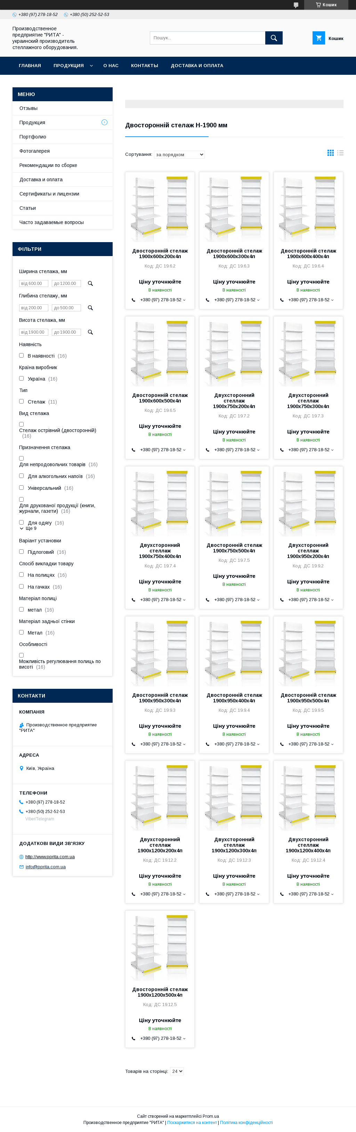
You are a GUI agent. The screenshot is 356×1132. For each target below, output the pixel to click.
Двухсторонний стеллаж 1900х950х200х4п (308, 550)
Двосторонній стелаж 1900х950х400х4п (234, 697)
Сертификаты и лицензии (49, 194)
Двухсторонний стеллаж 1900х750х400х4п (160, 550)
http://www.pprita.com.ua (50, 856)
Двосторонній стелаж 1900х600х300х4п (234, 253)
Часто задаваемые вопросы (51, 222)
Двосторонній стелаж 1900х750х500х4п (234, 547)
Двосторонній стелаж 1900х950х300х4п (160, 697)
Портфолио (32, 136)
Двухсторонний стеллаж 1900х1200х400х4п (308, 845)
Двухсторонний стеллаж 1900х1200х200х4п (160, 845)
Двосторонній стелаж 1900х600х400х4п (308, 253)
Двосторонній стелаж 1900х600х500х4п (160, 398)
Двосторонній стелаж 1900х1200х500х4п (160, 992)
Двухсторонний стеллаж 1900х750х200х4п (234, 400)
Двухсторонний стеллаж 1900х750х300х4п (308, 400)
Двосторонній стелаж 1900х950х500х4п (308, 697)
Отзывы (28, 108)
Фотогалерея (34, 151)
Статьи (27, 208)
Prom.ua (211, 1116)
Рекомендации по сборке (48, 165)
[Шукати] (274, 38)
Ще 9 (31, 528)
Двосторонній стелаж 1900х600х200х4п (160, 253)
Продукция (69, 65)
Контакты (144, 65)
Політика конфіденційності (246, 1122)
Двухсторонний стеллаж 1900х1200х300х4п (234, 845)
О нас (111, 65)
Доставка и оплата (197, 65)
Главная (30, 65)
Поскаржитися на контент (192, 1122)
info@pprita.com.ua (46, 866)
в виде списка (340, 154)
